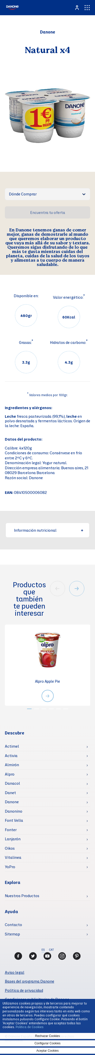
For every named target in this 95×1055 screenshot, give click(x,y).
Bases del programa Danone (29, 981)
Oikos (10, 848)
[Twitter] (33, 956)
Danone (12, 801)
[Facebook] (18, 956)
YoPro (10, 866)
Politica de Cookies (30, 1027)
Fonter (11, 829)
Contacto (13, 924)
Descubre (14, 732)
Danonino (13, 811)
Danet (10, 792)
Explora (12, 882)
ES (43, 949)
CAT (51, 949)
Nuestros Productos (22, 895)
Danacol (12, 783)
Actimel (12, 746)
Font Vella (14, 820)
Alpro (9, 774)
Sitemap (12, 933)
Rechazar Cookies (47, 1036)
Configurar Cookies (47, 1043)
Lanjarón (13, 838)
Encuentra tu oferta (47, 212)
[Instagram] (62, 956)
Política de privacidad (24, 990)
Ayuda (11, 911)
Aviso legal (14, 972)
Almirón (12, 764)
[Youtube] (47, 956)
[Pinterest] (77, 956)
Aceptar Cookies (47, 1050)
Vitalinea (13, 857)
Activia (11, 755)
